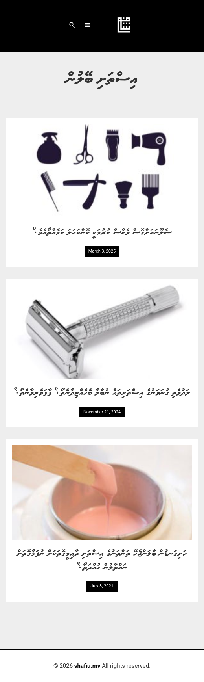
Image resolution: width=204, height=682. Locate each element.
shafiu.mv (87, 665)
